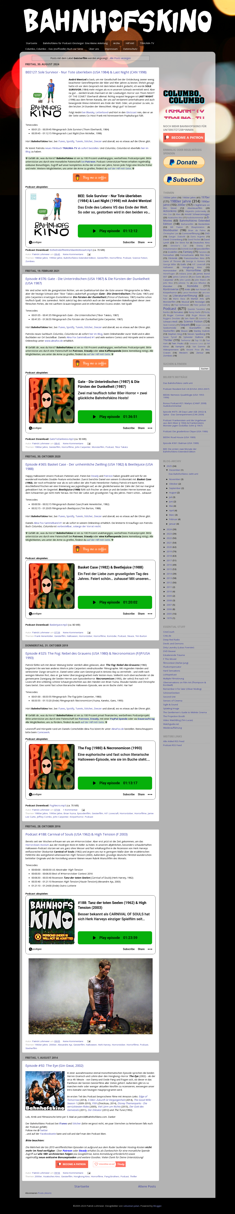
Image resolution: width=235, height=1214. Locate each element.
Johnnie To (184, 283)
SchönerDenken (171, 692)
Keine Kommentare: (73, 254)
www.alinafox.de (54, 340)
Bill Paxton (176, 227)
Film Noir (205, 255)
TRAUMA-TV (147, 43)
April (171, 510)
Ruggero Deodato (171, 318)
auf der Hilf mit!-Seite (119, 168)
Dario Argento (198, 236)
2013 (169, 578)
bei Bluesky (88, 112)
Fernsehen (168, 255)
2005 (169, 613)
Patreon (108, 475)
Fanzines (203, 252)
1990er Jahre (55, 257)
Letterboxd (102, 112)
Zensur (200, 352)
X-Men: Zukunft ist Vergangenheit (106, 1099)
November (175, 479)
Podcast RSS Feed (172, 745)
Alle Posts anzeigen (120, 58)
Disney (200, 245)
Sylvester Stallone (193, 337)
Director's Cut (178, 245)
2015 (169, 569)
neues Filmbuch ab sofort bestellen (72, 148)
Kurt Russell (201, 289)
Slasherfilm (31, 1048)
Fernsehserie (187, 255)
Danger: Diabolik (177, 236)
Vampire (179, 346)
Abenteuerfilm (195, 208)
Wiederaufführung (172, 727)
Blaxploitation (197, 227)
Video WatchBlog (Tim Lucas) (178, 720)
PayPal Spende (118, 718)
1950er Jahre (170, 197)
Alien (178, 214)
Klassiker (167, 286)
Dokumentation (170, 248)
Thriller (133, 1176)
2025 (169, 466)
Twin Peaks (178, 343)
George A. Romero (195, 261)
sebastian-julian (131, 1205)
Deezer (98, 141)
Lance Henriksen (190, 292)
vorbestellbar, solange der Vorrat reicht (79, 526)
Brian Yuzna (70, 813)
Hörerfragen (169, 273)
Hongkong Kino (82, 1176)
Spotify (70, 141)
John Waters (200, 279)
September (175, 488)
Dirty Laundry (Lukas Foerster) (178, 647)
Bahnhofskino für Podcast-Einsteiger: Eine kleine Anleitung (75, 43)
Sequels (185, 324)
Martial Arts (197, 298)
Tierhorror (186, 340)
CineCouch (168, 631)
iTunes (61, 141)
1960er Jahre (41, 1044)
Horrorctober (85, 636)
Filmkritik (172, 258)
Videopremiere (171, 349)
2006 (169, 609)
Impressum (111, 48)
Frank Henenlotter (44, 636)
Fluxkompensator (172, 666)
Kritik (187, 289)
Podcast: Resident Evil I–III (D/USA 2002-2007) (186, 388)
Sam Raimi (190, 318)
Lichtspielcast (170, 674)
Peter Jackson (200, 305)
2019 (169, 551)
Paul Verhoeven (181, 305)
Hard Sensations (171, 670)
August (173, 492)
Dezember (175, 469)
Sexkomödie (169, 327)
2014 (169, 573)
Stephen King (175, 333)
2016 (169, 564)
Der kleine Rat (182, 242)
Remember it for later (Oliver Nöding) (182, 688)
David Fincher (194, 239)
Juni (171, 501)
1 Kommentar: (70, 809)
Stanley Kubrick (202, 330)
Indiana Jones (185, 273)
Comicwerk (43, 732)
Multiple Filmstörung (173, 678)
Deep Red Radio (171, 639)
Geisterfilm (102, 257)
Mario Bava (179, 298)
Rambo (166, 312)
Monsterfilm (98, 447)
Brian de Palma (196, 230)
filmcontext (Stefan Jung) (175, 662)
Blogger (157, 1205)
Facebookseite (48, 1133)
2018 (169, 555)
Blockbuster (170, 230)
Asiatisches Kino (51, 1176)
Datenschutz (130, 48)
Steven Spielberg (196, 333)
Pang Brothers (111, 1176)
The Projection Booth (174, 716)
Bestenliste (204, 224)
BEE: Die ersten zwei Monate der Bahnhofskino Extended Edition (179, 450)
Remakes (178, 312)
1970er (205, 197)
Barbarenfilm (187, 224)
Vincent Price (192, 349)
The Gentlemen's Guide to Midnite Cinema (185, 712)
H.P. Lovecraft (111, 813)
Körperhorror (77, 816)
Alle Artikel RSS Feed (173, 741)
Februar (173, 519)
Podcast (127, 257)
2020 (169, 547)
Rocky (207, 312)
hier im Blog (95, 333)
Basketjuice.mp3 (58, 624)
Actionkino (170, 211)
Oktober (173, 483)
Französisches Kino (194, 258)
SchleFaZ (203, 318)
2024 (169, 529)
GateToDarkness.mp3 (62, 439)
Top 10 (198, 340)
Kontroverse (171, 289)
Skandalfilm (195, 327)
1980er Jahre (41, 257)
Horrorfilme (116, 257)
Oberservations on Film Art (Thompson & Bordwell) (184, 683)
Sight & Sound (170, 704)
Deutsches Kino (201, 242)
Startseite (31, 43)
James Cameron (180, 276)
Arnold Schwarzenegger (197, 214)
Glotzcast (131, 112)
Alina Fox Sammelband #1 (81, 337)
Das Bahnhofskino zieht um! (178, 383)
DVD (207, 233)
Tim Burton (141, 636)
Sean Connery (169, 325)
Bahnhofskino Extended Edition (80, 257)
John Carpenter (83, 447)
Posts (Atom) (44, 1193)
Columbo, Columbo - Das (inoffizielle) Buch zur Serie (54, 48)
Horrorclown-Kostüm (37, 844)
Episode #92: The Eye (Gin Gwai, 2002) (54, 1065)
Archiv (116, 43)
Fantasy (188, 252)
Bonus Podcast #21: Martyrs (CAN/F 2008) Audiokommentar (184, 404)
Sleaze (130, 636)
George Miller (169, 264)
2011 (169, 587)
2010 (169, 591)
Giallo (183, 264)
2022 (169, 538)
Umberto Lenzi (196, 343)
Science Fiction (140, 257)
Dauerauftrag (146, 718)
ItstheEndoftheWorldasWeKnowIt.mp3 (71, 249)
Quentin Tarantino (196, 309)
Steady (95, 475)
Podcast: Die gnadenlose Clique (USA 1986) (185, 431)
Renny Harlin (195, 312)
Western (183, 352)
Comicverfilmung (191, 233)
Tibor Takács (121, 447)
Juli (171, 497)
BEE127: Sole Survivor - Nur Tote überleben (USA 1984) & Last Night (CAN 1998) (86, 72)
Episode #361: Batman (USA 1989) (181, 443)
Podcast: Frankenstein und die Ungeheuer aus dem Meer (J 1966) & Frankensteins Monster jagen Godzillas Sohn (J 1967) (184, 423)
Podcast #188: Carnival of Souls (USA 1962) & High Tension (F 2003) (76, 834)
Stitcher (88, 141)
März (172, 514)
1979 (169, 618)
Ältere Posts (147, 1186)
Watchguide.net (171, 724)
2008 (169, 600)
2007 (169, 604)
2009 (169, 595)
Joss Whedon (200, 283)
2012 (169, 582)
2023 (169, 533)
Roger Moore (199, 315)
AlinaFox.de (117, 728)
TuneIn (79, 141)
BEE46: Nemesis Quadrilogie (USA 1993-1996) (183, 396)
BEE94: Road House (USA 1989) (179, 437)
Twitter (43, 1130)
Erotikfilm (173, 252)
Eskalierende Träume (174, 655)
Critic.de (167, 635)
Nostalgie (200, 301)
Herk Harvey (104, 1044)
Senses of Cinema (172, 700)
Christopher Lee (170, 233)
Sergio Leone (201, 325)
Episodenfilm (84, 813)
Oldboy (166, 305)
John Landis (185, 279)
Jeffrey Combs (44, 816)
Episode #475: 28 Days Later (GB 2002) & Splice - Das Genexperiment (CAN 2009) (184, 413)
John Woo (168, 283)
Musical (185, 301)
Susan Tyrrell (170, 337)
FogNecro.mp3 (58, 805)
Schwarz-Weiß (170, 321)
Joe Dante (196, 276)
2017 (169, 560)
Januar (172, 523)
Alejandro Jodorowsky (195, 211)
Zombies (30, 261)
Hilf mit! (130, 43)
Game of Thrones (172, 261)
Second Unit (169, 696)
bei (88, 161)
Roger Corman (175, 315)
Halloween (72, 636)
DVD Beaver (169, 651)
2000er (52, 1044)
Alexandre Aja (65, 1044)
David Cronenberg (172, 239)
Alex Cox (167, 214)
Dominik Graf (187, 248)
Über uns (94, 48)
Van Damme (199, 346)
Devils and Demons (173, 643)
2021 (169, 542)
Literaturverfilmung (185, 295)
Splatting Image (171, 708)
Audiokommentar (195, 217)
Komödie (112, 636)
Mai (171, 505)
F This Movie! (169, 659)
